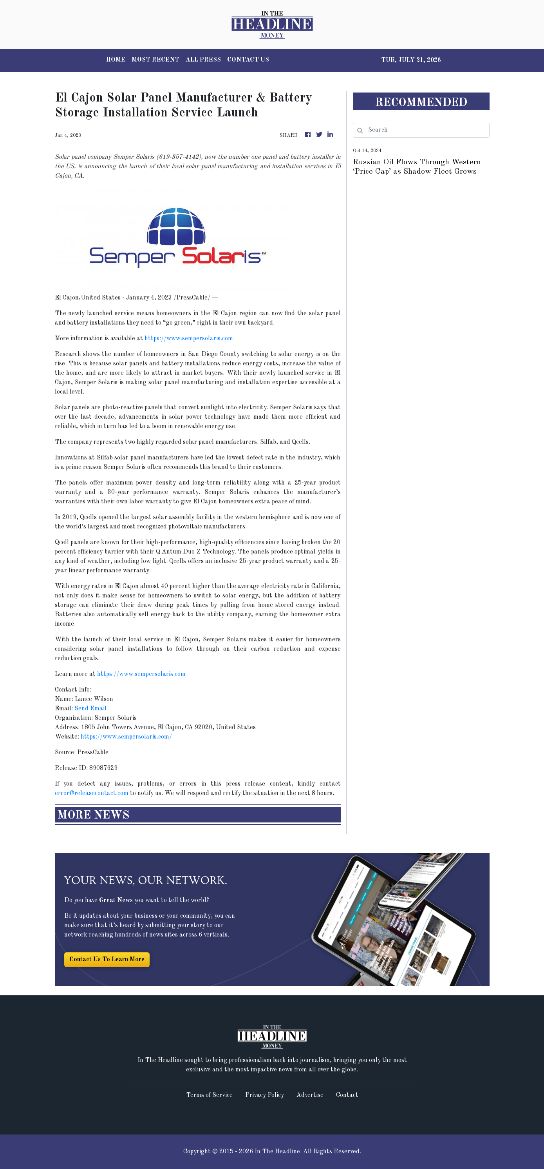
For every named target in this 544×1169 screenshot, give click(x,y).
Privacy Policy (264, 1095)
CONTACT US (248, 60)
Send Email (90, 709)
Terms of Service (209, 1095)
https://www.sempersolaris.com (189, 339)
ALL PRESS (203, 60)
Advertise (310, 1095)
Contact (347, 1095)
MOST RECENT (155, 60)
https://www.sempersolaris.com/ (126, 737)
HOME (115, 60)
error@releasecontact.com (91, 793)
